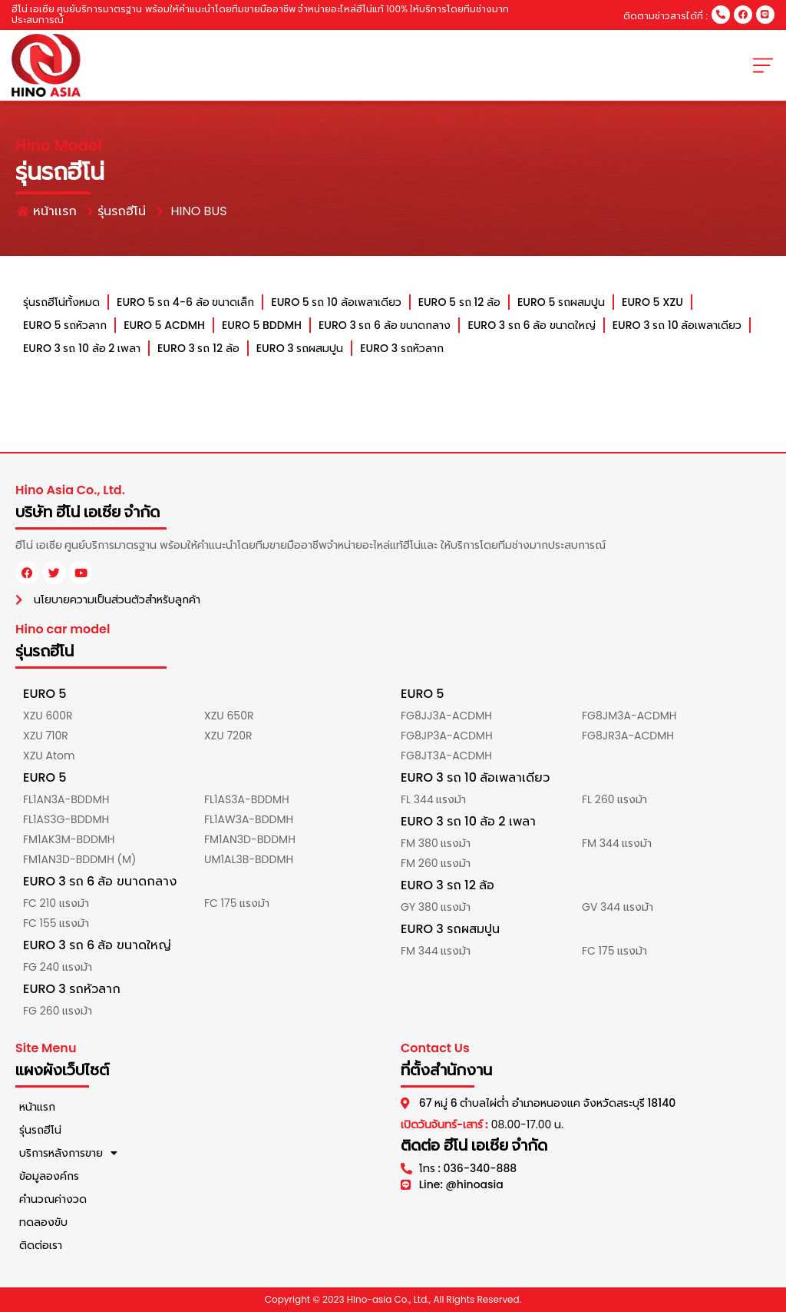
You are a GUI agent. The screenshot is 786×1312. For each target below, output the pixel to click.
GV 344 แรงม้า (617, 907)
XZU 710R (45, 735)
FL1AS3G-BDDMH (66, 819)
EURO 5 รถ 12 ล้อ (459, 302)
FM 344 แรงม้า (617, 843)
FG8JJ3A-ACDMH (446, 715)
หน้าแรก (37, 1106)
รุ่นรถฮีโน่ (40, 1130)
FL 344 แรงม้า (433, 799)
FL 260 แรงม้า (614, 799)
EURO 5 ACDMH (164, 325)
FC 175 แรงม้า (236, 903)
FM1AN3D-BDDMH (250, 839)
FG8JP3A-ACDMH (447, 735)
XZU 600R (47, 715)
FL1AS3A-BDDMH (246, 799)
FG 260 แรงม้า (57, 1010)
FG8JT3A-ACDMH (446, 755)
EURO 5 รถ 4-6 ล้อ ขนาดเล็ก (185, 302)
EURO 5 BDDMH (262, 325)
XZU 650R (228, 715)
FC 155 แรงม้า (56, 923)
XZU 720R (228, 735)
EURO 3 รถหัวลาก (401, 348)
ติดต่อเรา (40, 1245)
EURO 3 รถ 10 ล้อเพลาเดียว (676, 325)
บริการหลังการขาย (68, 1152)
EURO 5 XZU (652, 302)
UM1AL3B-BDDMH (248, 859)
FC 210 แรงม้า (56, 903)
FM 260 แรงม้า (436, 863)
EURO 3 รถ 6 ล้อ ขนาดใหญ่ (531, 325)
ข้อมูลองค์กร (49, 1176)
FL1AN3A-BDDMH (66, 799)
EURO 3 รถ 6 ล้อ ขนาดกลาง (385, 325)
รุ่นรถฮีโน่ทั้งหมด (61, 302)
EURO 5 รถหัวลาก (65, 325)
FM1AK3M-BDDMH (69, 839)
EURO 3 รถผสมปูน (299, 348)
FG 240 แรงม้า (57, 967)
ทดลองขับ (43, 1222)
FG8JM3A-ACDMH (629, 715)
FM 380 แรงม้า (436, 843)
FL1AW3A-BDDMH (248, 819)
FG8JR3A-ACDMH (628, 735)
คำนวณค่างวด (53, 1199)
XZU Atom (48, 755)
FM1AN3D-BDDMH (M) (79, 859)
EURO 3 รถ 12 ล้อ (198, 348)
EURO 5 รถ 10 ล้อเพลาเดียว (336, 302)
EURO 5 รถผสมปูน (561, 302)
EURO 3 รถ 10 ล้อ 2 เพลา (81, 348)
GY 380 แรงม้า (436, 907)
